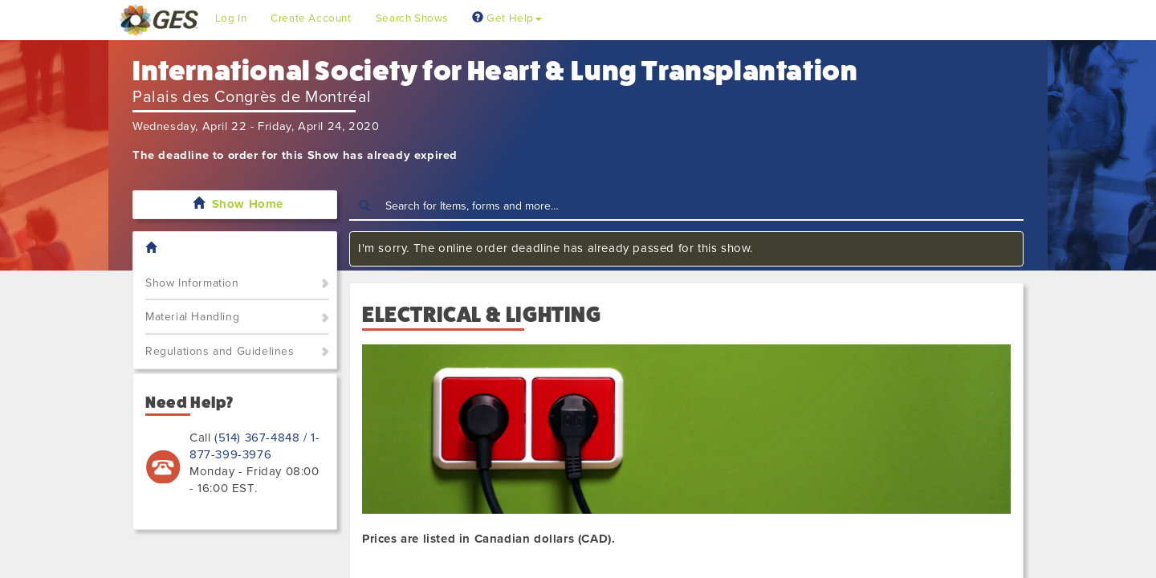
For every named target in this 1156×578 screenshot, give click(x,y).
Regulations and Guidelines (220, 351)
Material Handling (192, 317)
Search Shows (412, 18)
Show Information (192, 283)
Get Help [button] (507, 18)
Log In (231, 18)
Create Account (311, 18)
